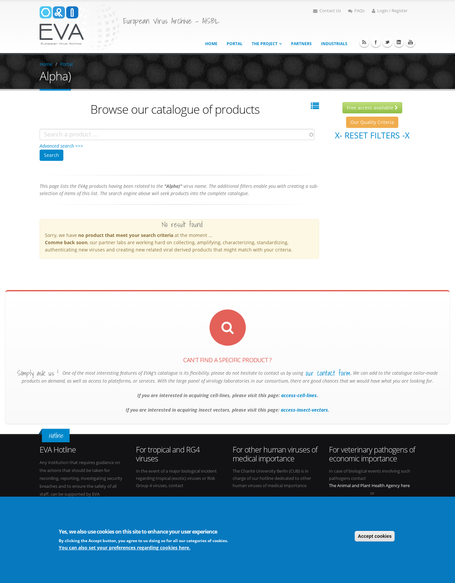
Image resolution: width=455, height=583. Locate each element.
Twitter (387, 42)
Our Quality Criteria (372, 122)
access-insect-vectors (303, 410)
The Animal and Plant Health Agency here (369, 485)
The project (264, 43)
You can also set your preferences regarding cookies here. (124, 547)
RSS (364, 42)
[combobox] (177, 134)
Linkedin (399, 42)
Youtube (410, 42)
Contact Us (327, 11)
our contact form (328, 373)
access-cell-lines (298, 395)
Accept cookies (375, 536)
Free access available (372, 107)
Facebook (376, 42)
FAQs (356, 11)
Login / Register (389, 11)
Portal (235, 43)
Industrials (334, 43)
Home (211, 43)
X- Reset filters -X (372, 135)
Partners (301, 43)
